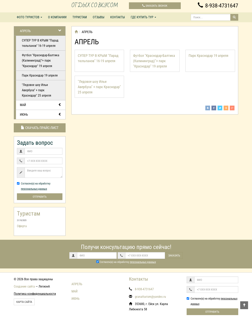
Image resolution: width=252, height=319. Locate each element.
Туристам (79, 17)
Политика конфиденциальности (35, 294)
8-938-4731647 (218, 5)
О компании (57, 17)
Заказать (174, 255)
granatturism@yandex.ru (150, 297)
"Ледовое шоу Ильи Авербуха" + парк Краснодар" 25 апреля (36, 90)
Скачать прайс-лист (39, 128)
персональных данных (34, 188)
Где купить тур (143, 17)
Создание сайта (24, 286)
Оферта (22, 226)
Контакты (117, 17)
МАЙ (40, 104)
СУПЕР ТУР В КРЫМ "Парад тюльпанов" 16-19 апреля (40, 43)
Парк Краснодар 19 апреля (40, 75)
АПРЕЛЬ (40, 31)
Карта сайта (24, 301)
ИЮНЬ (40, 114)
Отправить (40, 196)
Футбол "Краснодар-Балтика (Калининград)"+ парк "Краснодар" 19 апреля (40, 60)
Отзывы (98, 17)
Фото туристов (29, 17)
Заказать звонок (154, 5)
